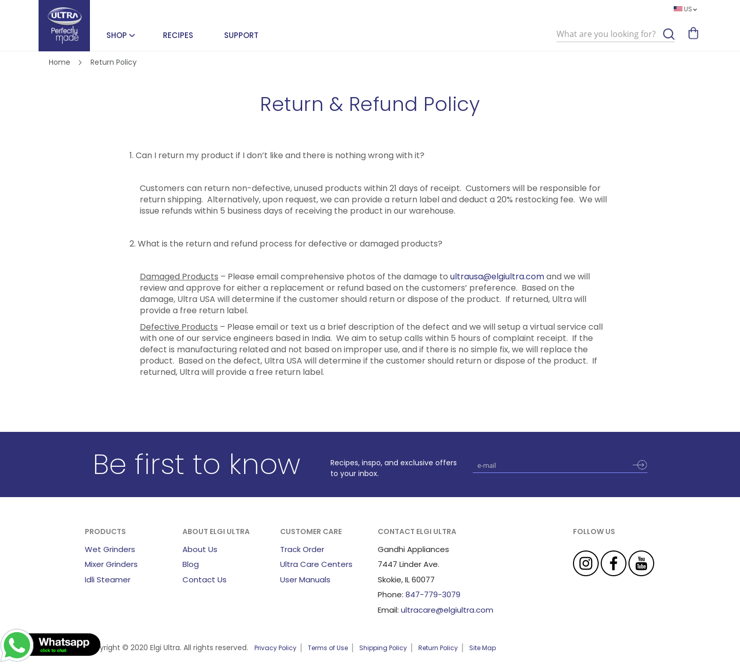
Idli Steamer (108, 579)
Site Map (482, 647)
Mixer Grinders (111, 564)
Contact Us (204, 579)
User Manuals (305, 579)
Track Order (302, 549)
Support (241, 35)
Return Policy (438, 647)
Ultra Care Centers (316, 564)
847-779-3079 (432, 594)
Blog (190, 564)
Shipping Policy (383, 647)
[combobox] (616, 34)
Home (60, 62)
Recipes (178, 35)
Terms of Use (328, 647)
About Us (199, 549)
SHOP (116, 35)
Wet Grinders (110, 549)
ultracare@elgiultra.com (447, 609)
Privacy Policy (275, 647)
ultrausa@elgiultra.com (497, 276)
